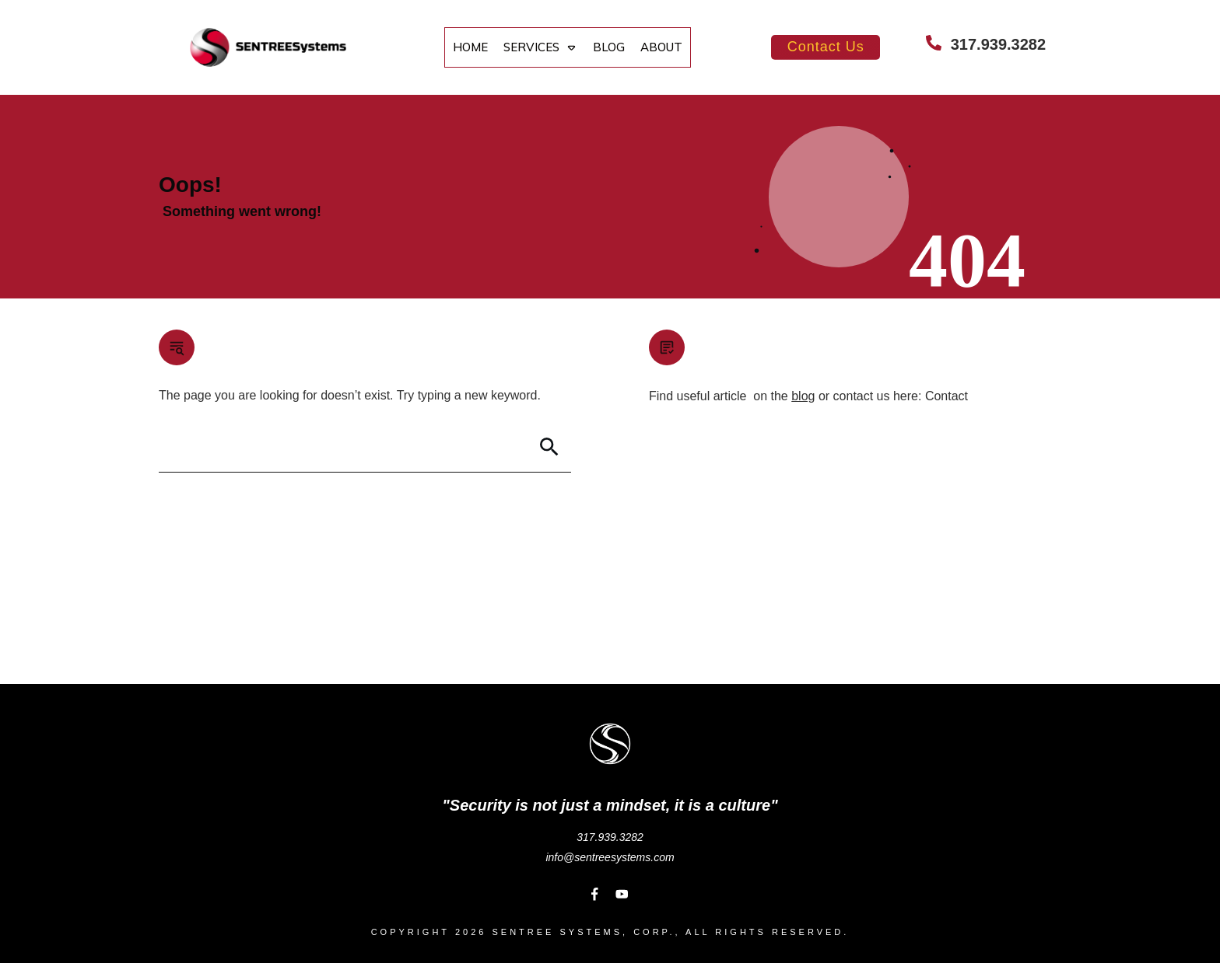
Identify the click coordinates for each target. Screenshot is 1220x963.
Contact (946, 396)
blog (803, 396)
